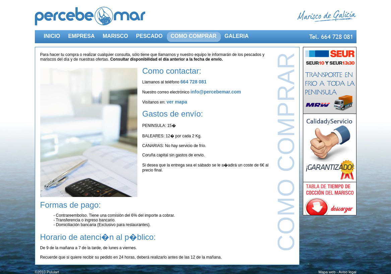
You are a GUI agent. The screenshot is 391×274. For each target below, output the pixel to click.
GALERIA (236, 36)
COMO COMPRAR (193, 36)
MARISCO (115, 36)
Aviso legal (347, 272)
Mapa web (327, 272)
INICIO (52, 36)
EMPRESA (81, 36)
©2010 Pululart (47, 272)
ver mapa (177, 102)
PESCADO (149, 36)
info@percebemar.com (216, 91)
